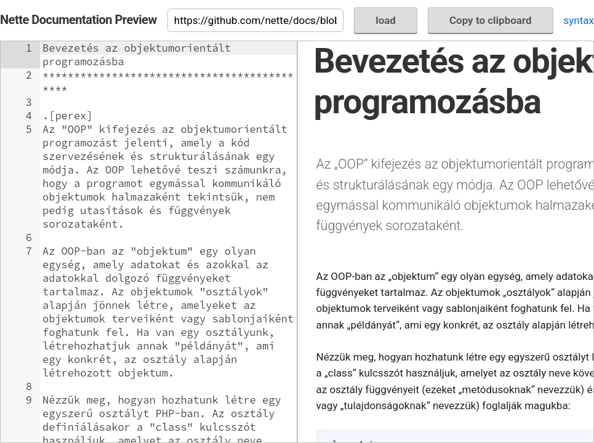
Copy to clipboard (490, 20)
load (385, 20)
